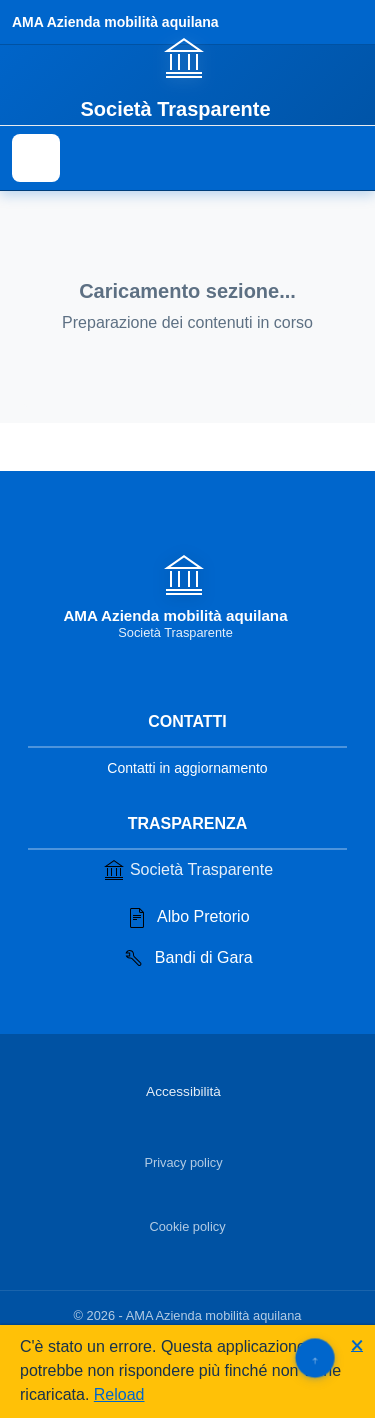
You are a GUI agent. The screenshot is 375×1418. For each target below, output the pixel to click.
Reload (119, 1394)
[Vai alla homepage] (187, 77)
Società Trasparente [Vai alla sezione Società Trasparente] (187, 870)
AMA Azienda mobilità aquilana (115, 22)
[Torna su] (314, 1357)
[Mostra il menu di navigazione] (36, 158)
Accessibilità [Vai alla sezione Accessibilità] (183, 1091)
